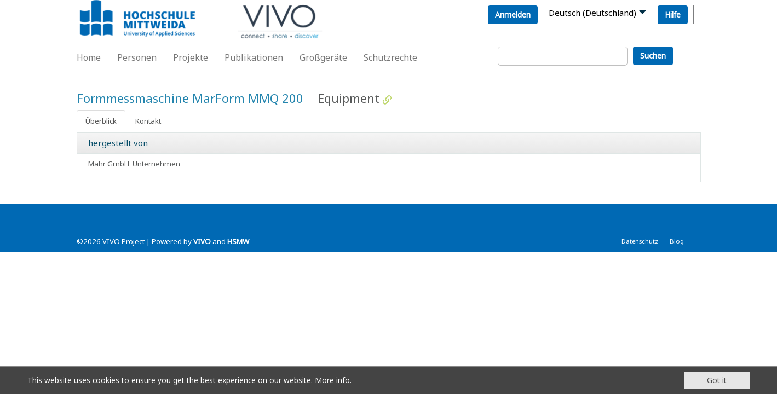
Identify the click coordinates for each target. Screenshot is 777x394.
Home (89, 57)
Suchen (653, 55)
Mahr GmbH (108, 164)
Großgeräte (323, 57)
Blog (677, 241)
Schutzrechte (390, 57)
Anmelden (513, 14)
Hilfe (673, 14)
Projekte (190, 57)
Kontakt (148, 121)
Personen (137, 57)
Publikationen (254, 57)
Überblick (101, 121)
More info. (333, 380)
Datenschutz (639, 241)
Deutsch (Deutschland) (592, 12)
